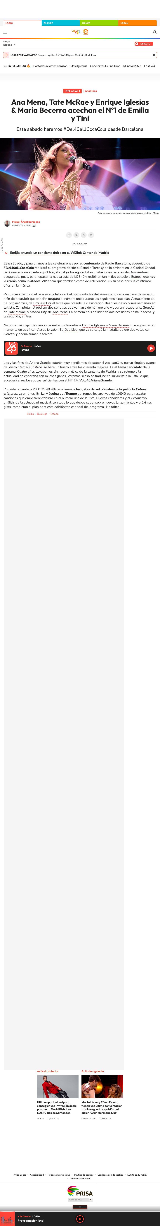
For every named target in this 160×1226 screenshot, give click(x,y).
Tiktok (65, 1133)
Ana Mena (91, 91)
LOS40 (9, 23)
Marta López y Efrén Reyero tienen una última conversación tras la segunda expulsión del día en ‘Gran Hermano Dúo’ (101, 1107)
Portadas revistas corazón (50, 66)
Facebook (69, 235)
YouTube (73, 1133)
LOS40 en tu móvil (137, 1174)
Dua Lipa (71, 329)
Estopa (136, 276)
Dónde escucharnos (80, 1178)
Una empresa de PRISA (80, 1191)
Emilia (30, 414)
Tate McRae (17, 312)
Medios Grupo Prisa (80, 1199)
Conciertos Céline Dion (105, 66)
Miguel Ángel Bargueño (26, 221)
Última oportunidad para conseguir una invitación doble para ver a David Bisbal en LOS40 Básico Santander (57, 1107)
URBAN (124, 23)
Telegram (91, 235)
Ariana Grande (40, 362)
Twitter (76, 235)
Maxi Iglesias (78, 66)
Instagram (58, 1133)
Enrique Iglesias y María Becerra (105, 325)
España (7, 44)
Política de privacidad (59, 1174)
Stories (102, 1133)
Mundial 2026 (132, 66)
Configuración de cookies (110, 1174)
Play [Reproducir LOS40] (80, 1219)
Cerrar (154, 55)
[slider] (80, 1211)
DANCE (86, 23)
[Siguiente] (154, 66)
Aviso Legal (20, 1174)
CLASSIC (48, 23)
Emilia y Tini (42, 303)
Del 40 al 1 (72, 91)
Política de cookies (83, 1174)
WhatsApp (84, 235)
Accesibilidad (37, 1174)
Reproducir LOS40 (151, 348)
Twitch (95, 1133)
